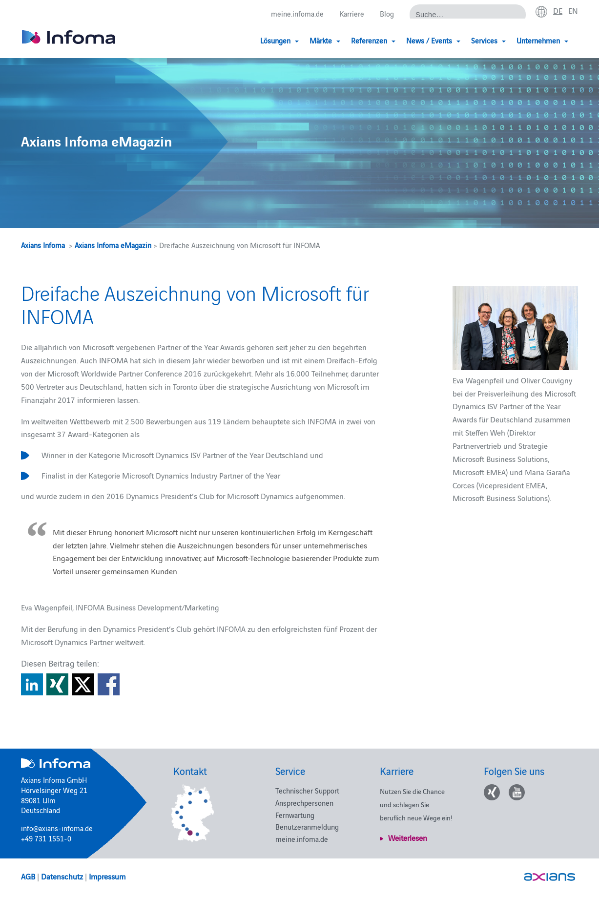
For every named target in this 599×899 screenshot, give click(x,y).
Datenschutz (62, 876)
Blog (387, 13)
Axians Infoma (43, 245)
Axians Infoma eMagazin (113, 245)
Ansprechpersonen (304, 802)
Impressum (107, 876)
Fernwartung (294, 815)
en (573, 10)
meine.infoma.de (297, 13)
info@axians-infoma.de (57, 828)
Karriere (351, 13)
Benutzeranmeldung (307, 826)
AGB (28, 876)
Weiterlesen (407, 837)
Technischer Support (307, 790)
